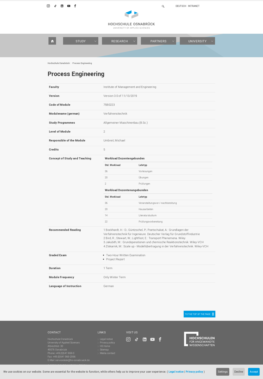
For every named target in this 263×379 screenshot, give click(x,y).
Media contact (107, 353)
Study (81, 41)
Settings (223, 371)
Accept (254, 371)
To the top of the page (197, 314)
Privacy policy (194, 371)
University (197, 41)
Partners (158, 41)
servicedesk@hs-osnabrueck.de (72, 360)
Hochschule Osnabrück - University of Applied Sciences (131, 19)
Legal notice (176, 371)
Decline (238, 371)
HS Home (105, 346)
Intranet (193, 6)
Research (119, 41)
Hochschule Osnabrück (59, 63)
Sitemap (104, 349)
